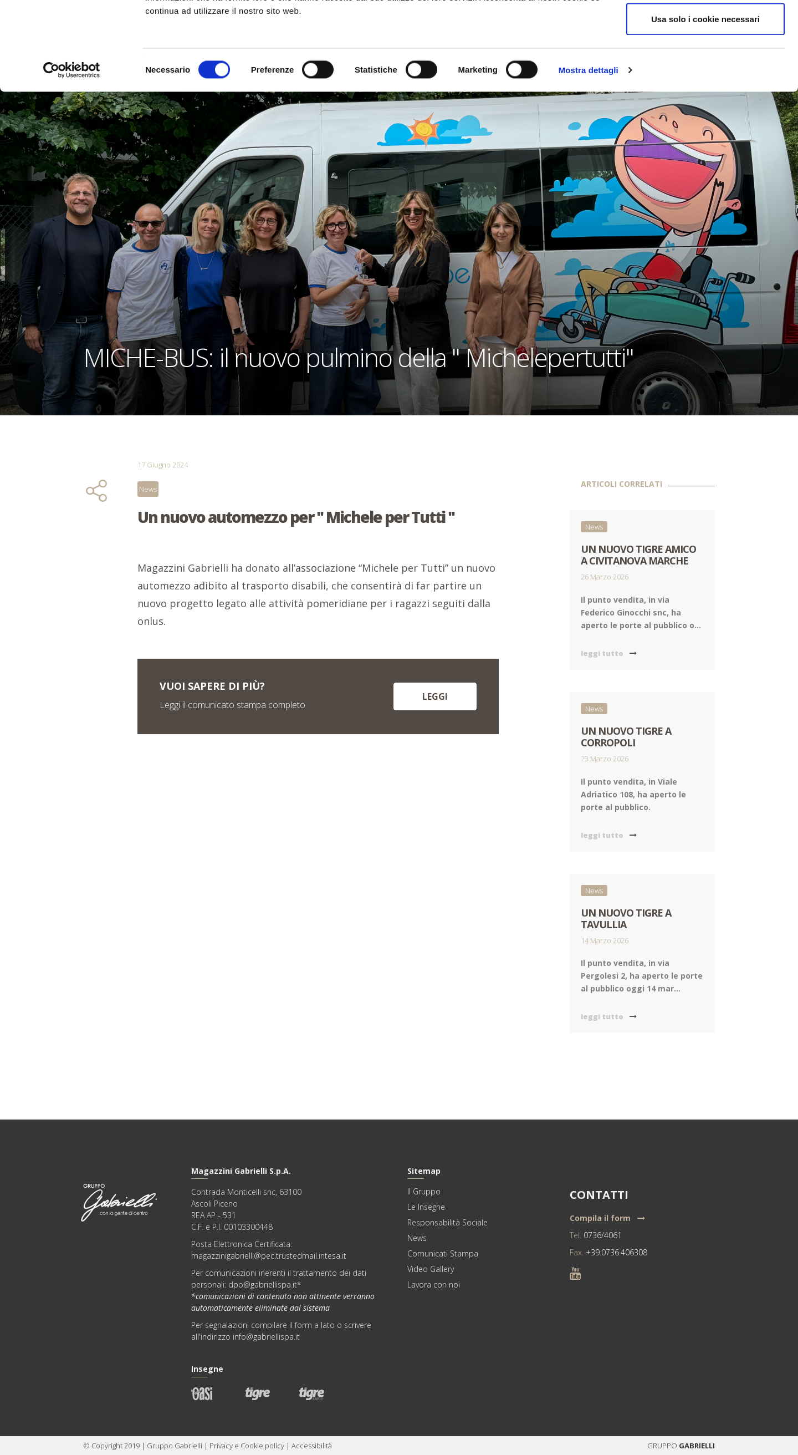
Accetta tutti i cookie (705, 29)
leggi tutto (609, 653)
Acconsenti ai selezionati (705, 65)
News (148, 489)
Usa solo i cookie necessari (705, 101)
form (303, 1325)
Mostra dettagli (588, 152)
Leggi (435, 696)
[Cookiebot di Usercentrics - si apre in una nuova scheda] (71, 153)
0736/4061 (603, 1235)
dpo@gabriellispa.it (262, 1284)
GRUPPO (663, 1446)
